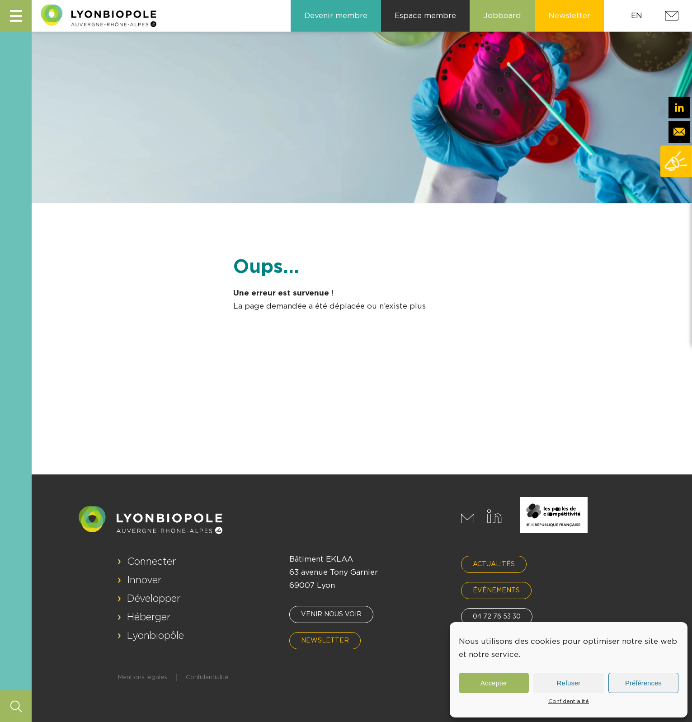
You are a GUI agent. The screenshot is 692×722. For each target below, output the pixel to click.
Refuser (569, 683)
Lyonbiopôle (155, 636)
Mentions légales (142, 677)
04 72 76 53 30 (497, 617)
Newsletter (325, 641)
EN (636, 15)
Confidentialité (568, 701)
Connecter (151, 562)
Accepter (493, 683)
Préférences (643, 683)
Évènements (496, 590)
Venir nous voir (331, 614)
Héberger (149, 617)
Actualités (494, 564)
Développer (154, 599)
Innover (144, 580)
